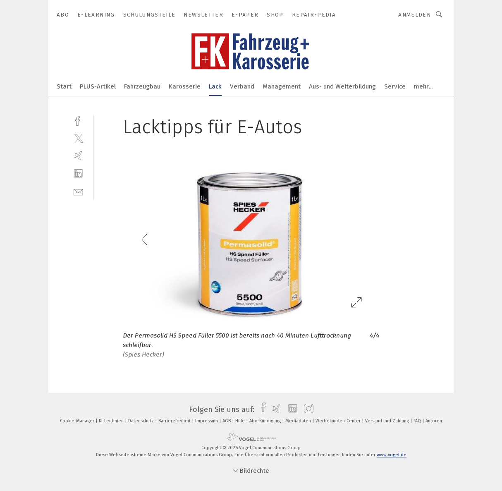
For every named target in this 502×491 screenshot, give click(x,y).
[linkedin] (78, 173)
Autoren (434, 421)
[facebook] (78, 120)
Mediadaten (298, 421)
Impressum (207, 421)
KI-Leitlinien (112, 421)
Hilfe (240, 421)
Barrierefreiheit (175, 421)
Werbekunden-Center (339, 421)
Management (282, 86)
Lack (215, 86)
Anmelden (414, 14)
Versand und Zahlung (387, 421)
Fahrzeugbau (142, 86)
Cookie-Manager (78, 421)
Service (395, 86)
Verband (242, 86)
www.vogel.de (391, 454)
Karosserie (185, 86)
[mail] (78, 191)
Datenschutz (141, 421)
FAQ (418, 421)
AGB (227, 421)
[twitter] (78, 138)
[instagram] (306, 409)
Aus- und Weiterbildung (342, 86)
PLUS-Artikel (98, 86)
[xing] (78, 156)
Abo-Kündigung (265, 421)
